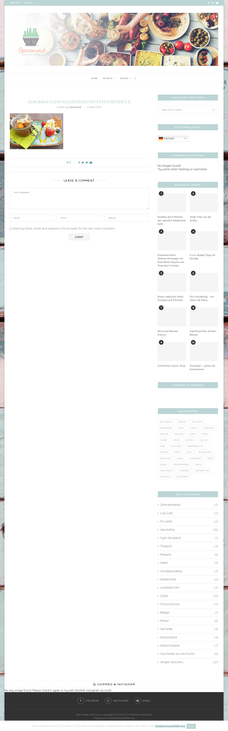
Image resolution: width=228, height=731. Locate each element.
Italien (189, 563)
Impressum (100, 718)
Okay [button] (191, 726)
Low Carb (189, 513)
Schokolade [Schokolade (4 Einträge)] (204, 452)
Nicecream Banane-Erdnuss (168, 332)
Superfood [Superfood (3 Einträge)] (195, 458)
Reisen (124, 78)
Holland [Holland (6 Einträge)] (178, 434)
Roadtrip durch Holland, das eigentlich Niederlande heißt (172, 220)
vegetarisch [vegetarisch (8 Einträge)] (166, 470)
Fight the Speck (189, 538)
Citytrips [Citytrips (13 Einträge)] (197, 422)
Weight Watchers (189, 662)
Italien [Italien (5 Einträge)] (163, 440)
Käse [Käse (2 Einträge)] (162, 446)
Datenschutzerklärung (121, 718)
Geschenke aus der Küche (189, 654)
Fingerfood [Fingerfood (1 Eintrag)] (166, 428)
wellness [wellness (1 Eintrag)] (165, 476)
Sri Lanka (189, 521)
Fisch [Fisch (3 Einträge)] (181, 428)
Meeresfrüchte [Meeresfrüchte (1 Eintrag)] (195, 446)
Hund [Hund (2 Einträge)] (192, 434)
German (166, 139)
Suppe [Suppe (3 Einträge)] (210, 458)
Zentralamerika (189, 505)
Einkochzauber (189, 645)
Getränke (189, 629)
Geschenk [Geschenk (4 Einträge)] (209, 428)
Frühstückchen (189, 604)
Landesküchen (189, 588)
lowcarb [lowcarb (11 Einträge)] (176, 446)
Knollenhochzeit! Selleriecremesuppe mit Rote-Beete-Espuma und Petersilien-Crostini (171, 260)
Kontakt (28, 3)
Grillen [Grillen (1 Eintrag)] (164, 434)
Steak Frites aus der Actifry (200, 218)
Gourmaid (75, 107)
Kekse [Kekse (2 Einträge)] (176, 440)
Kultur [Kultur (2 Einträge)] (204, 440)
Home (94, 78)
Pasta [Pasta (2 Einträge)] (177, 452)
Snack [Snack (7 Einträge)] (180, 458)
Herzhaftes (189, 530)
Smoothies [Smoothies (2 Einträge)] (165, 458)
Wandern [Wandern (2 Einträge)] (184, 470)
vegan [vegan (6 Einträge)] (198, 464)
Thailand (189, 546)
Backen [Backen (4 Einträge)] (182, 422)
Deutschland (189, 637)
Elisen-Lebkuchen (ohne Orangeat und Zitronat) (170, 298)
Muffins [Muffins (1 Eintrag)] (164, 452)
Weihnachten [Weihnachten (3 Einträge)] (202, 470)
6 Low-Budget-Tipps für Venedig (202, 256)
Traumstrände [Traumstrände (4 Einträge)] (181, 464)
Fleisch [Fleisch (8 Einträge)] (194, 428)
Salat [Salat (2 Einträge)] (189, 452)
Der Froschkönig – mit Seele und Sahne (202, 298)
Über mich (15, 3)
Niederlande (189, 579)
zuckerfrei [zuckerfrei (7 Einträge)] (182, 476)
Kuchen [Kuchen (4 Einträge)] (189, 440)
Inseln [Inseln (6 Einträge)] (204, 434)
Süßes (189, 596)
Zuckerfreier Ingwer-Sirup (171, 365)
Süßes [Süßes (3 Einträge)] (163, 464)
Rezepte (107, 78)
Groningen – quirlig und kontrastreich (202, 367)
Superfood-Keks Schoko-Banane (203, 332)
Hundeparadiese (189, 571)
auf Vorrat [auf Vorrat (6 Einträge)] (166, 422)
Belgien (189, 612)
